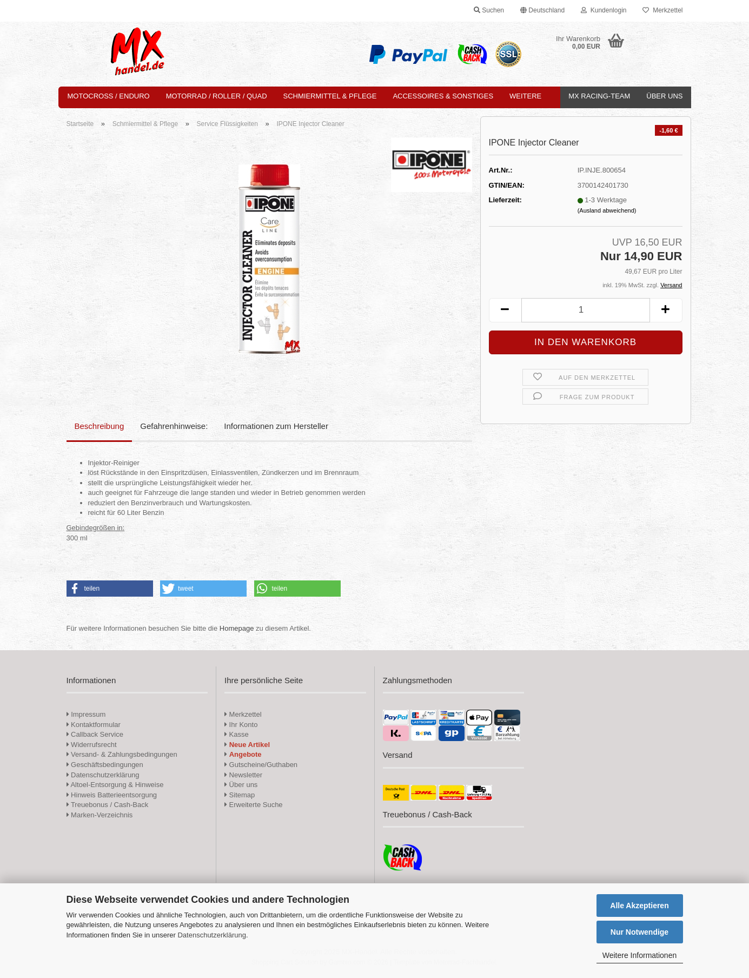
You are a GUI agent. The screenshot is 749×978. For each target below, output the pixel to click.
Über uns (664, 96)
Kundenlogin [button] (603, 10)
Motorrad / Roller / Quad (216, 96)
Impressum (88, 714)
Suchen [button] (489, 10)
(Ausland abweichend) (607, 210)
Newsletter (243, 775)
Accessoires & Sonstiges (443, 96)
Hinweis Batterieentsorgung (112, 795)
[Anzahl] (585, 310)
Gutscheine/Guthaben (260, 765)
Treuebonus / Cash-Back (108, 805)
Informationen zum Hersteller (276, 426)
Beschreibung (99, 426)
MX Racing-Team (599, 96)
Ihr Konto (240, 725)
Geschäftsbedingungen (105, 765)
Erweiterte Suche (253, 805)
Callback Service (95, 734)
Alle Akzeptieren (639, 905)
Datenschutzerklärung (211, 935)
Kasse (236, 734)
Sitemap (239, 795)
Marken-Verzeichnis (100, 815)
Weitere (525, 96)
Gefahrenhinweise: (174, 426)
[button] (542, 11)
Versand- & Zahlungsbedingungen (122, 754)
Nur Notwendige (639, 932)
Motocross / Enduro (109, 96)
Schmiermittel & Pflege (330, 96)
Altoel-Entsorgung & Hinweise (115, 785)
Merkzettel (662, 10)
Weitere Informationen (639, 955)
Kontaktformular (94, 725)
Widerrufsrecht (92, 745)
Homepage (237, 628)
